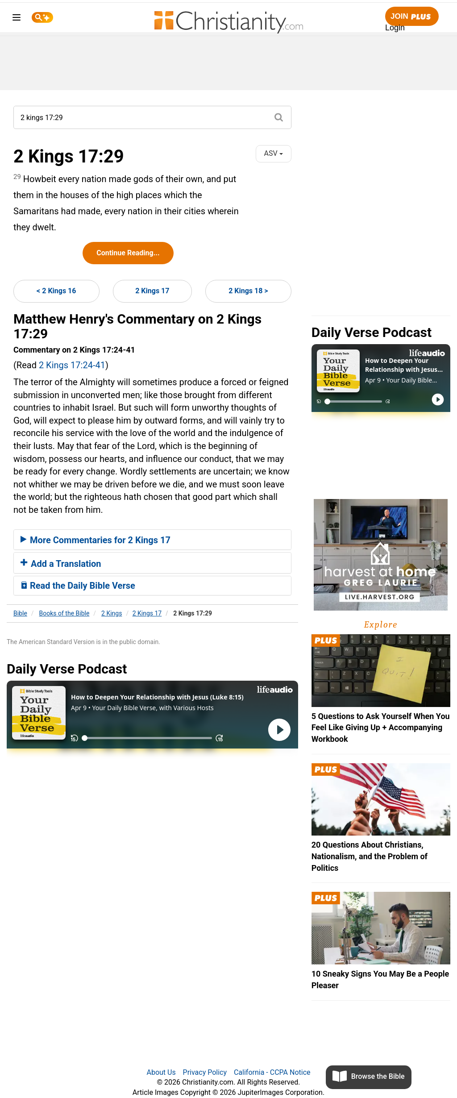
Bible (20, 613)
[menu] (16, 19)
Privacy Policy (205, 1072)
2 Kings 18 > (248, 291)
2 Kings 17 (152, 291)
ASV (273, 153)
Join (412, 16)
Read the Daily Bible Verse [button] (78, 585)
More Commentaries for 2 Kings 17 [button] (95, 540)
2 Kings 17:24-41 (72, 365)
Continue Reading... (127, 253)
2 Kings (111, 613)
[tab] (152, 539)
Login (395, 27)
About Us (160, 1072)
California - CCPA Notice (272, 1072)
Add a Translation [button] (61, 563)
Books (64, 613)
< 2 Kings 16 (56, 291)
